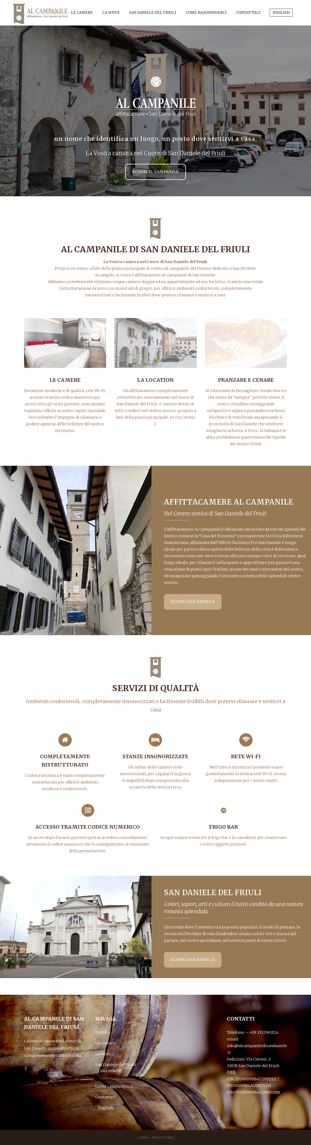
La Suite (103, 1053)
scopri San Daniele (193, 601)
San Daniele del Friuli (115, 1064)
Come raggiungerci (114, 1086)
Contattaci (105, 1097)
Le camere (105, 1042)
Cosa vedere (109, 1070)
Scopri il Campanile (155, 171)
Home (101, 1032)
